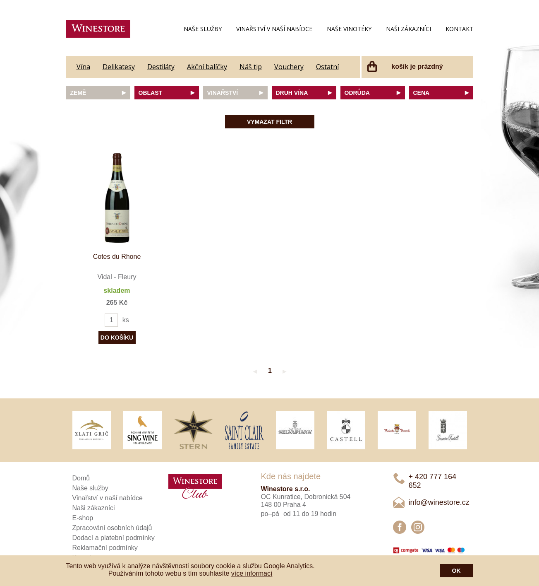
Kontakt (459, 29)
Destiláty (161, 66)
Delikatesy (119, 66)
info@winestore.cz (439, 502)
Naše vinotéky (349, 29)
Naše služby (203, 29)
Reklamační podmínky (105, 547)
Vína (83, 66)
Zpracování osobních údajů (112, 527)
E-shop (82, 517)
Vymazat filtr (269, 121)
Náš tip (251, 66)
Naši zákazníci (408, 29)
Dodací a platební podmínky (113, 537)
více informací (252, 573)
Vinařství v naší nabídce (274, 29)
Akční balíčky (207, 66)
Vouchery (289, 66)
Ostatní (327, 66)
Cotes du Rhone (117, 256)
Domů (81, 478)
